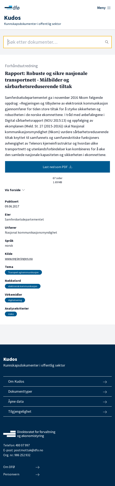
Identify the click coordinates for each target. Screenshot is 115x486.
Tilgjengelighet (57, 411)
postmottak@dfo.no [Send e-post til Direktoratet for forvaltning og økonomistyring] (28, 450)
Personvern (21, 474)
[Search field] (57, 42)
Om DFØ (21, 467)
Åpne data (57, 401)
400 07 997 (22, 445)
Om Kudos (57, 381)
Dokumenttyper (57, 391)
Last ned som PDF (57, 167)
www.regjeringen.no (19, 258)
